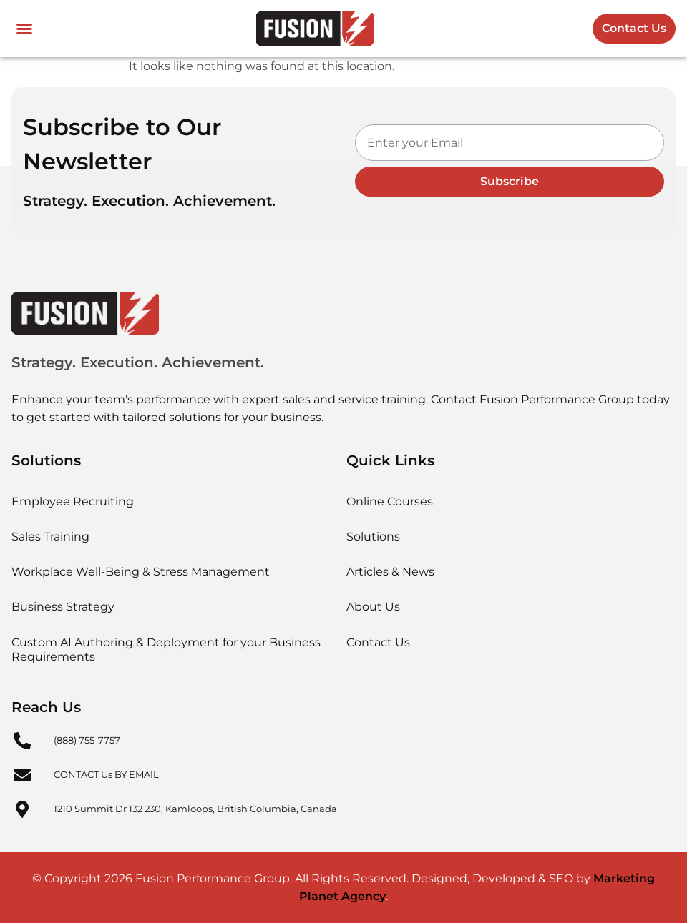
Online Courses (389, 501)
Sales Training (50, 536)
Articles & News (390, 571)
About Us (373, 606)
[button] (24, 28)
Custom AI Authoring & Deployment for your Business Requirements (166, 649)
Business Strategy (62, 606)
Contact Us (378, 642)
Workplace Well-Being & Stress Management (140, 571)
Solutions (373, 536)
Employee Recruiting (72, 501)
